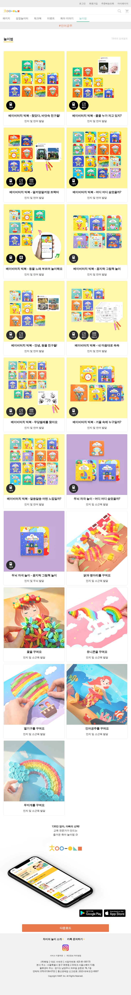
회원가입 (93, 3)
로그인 (82, 3)
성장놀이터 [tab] (22, 18)
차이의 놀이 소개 (52, 939)
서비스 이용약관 (56, 955)
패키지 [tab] (6, 18)
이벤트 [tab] (51, 18)
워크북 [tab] (37, 18)
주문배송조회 (107, 3)
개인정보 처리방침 (73, 955)
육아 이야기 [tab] (67, 18)
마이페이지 (123, 3)
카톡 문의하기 (75, 939)
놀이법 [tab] (83, 18)
